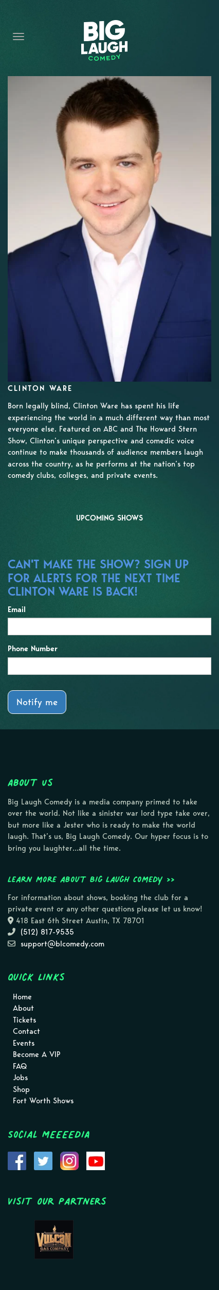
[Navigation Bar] (18, 36)
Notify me (37, 701)
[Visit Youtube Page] (95, 1159)
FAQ (20, 1066)
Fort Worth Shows (43, 1100)
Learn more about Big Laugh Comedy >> (91, 879)
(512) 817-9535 (47, 932)
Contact (26, 1031)
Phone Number (33, 648)
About (23, 1008)
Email (17, 609)
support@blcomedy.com (62, 943)
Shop (21, 1089)
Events (23, 1043)
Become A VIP (37, 1054)
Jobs (20, 1077)
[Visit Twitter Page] (43, 1159)
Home (22, 996)
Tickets (24, 1020)
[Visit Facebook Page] (17, 1159)
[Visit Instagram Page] (69, 1159)
